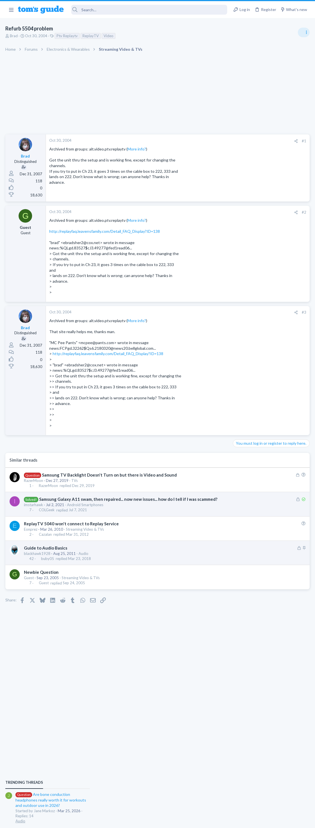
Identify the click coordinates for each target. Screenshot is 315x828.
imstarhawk (33, 510)
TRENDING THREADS (244, 306)
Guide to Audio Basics (46, 553)
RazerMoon (33, 480)
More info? (137, 149)
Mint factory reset (260, 421)
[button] (11, 9)
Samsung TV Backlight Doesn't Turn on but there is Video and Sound (109, 474)
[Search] (149, 10)
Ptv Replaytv (67, 36)
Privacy (172, 820)
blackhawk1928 (37, 559)
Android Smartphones (85, 510)
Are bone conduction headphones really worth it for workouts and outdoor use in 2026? (270, 324)
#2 (213, 212)
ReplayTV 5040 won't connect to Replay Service (71, 529)
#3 (213, 312)
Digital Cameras (248, 492)
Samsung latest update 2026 (269, 448)
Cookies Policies (136, 820)
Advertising (97, 820)
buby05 (47, 564)
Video (109, 36)
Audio (84, 559)
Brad (14, 36)
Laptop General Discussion (257, 377)
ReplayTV (91, 36)
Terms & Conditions (211, 820)
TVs (75, 480)
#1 (213, 141)
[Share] (205, 141)
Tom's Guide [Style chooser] (269, 796)
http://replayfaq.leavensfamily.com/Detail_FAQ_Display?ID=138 (105, 231)
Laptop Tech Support (252, 524)
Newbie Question (41, 578)
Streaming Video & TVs (85, 535)
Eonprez (31, 535)
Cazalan (45, 540)
